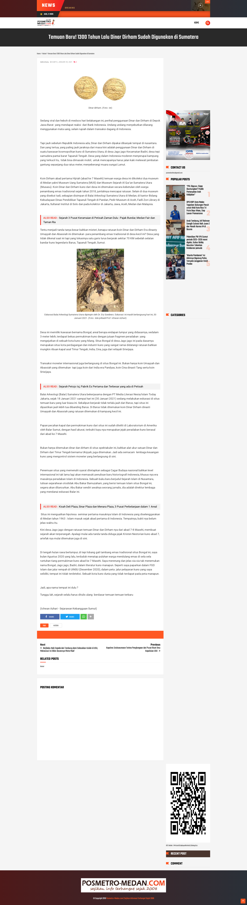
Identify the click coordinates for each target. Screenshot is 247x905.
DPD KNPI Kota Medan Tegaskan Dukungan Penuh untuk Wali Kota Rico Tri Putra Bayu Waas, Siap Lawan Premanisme (198, 208)
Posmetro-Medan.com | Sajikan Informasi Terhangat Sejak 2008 (130, 898)
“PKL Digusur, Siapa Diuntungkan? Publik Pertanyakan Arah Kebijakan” (195, 190)
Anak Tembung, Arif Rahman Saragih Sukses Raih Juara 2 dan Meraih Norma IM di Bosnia (198, 225)
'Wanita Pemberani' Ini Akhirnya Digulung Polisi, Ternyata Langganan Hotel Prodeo (197, 260)
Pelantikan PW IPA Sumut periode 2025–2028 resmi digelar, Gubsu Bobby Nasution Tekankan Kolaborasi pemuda (197, 242)
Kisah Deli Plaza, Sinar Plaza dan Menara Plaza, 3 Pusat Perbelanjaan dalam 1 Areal (108, 506)
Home (196, 23)
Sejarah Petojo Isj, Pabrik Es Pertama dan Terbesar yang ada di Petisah (101, 386)
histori (56, 625)
